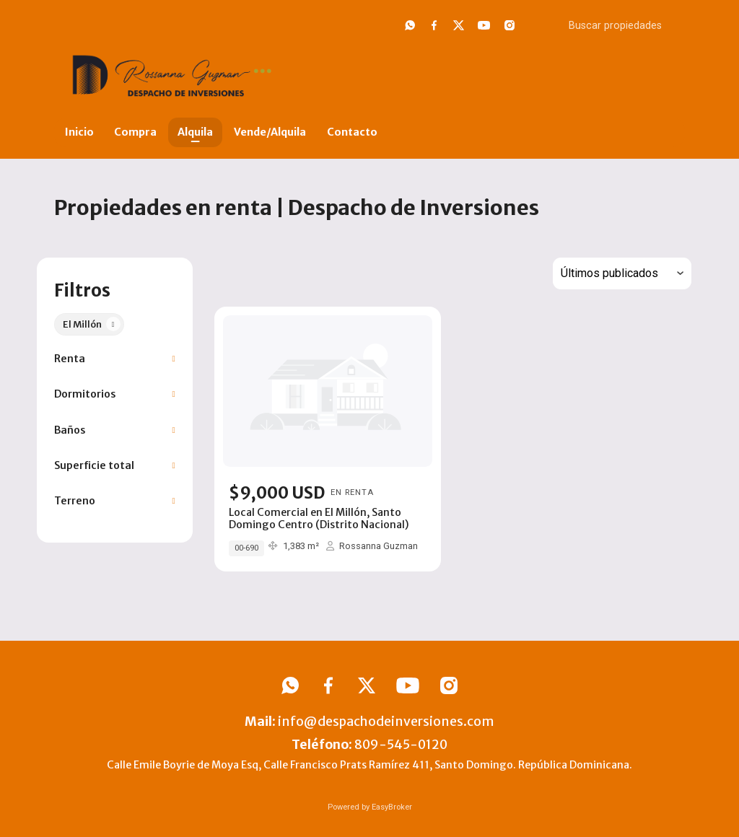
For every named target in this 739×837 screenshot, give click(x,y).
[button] (114, 359)
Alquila (195, 132)
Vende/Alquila (270, 132)
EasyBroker (392, 807)
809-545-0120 (400, 745)
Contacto (352, 132)
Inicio (79, 132)
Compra (135, 132)
